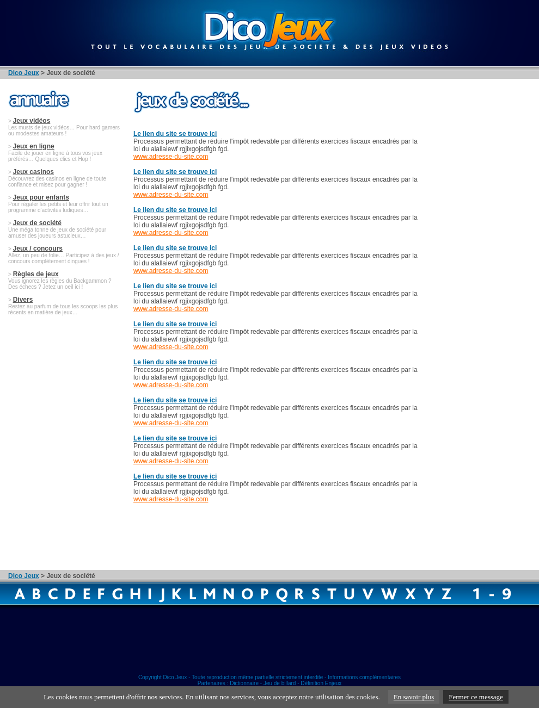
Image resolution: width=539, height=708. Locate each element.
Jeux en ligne (33, 146)
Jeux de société (37, 223)
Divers (23, 299)
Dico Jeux (23, 73)
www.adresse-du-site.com (170, 156)
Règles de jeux (36, 274)
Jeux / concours (38, 248)
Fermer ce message (476, 697)
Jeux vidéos (32, 121)
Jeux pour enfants (41, 197)
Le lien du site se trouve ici (175, 134)
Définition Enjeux (321, 683)
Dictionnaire (244, 683)
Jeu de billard (280, 683)
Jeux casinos (33, 172)
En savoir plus (414, 697)
